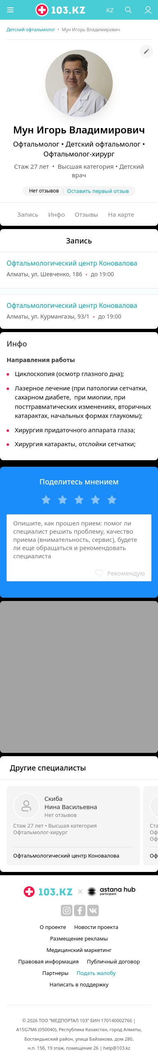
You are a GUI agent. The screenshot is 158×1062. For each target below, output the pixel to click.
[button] (10, 10)
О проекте (53, 927)
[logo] (60, 10)
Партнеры (55, 973)
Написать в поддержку (78, 984)
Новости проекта (96, 927)
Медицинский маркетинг (79, 950)
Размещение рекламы (79, 938)
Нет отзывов (60, 815)
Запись (27, 214)
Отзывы (86, 214)
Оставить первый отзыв (98, 191)
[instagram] (66, 910)
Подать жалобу (96, 973)
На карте (121, 214)
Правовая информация (48, 961)
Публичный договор (113, 961)
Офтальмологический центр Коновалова (72, 263)
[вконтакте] (93, 910)
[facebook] (80, 910)
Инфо (56, 214)
